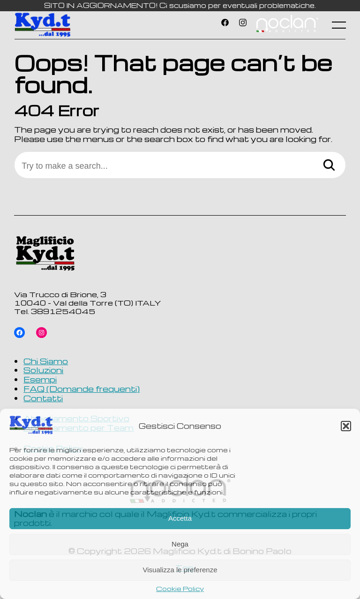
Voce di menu (287, 25)
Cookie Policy (180, 588)
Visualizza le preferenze (180, 570)
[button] (346, 426)
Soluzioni (43, 370)
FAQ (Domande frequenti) (81, 388)
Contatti (43, 398)
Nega (180, 544)
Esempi (40, 379)
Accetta (180, 518)
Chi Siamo (45, 361)
